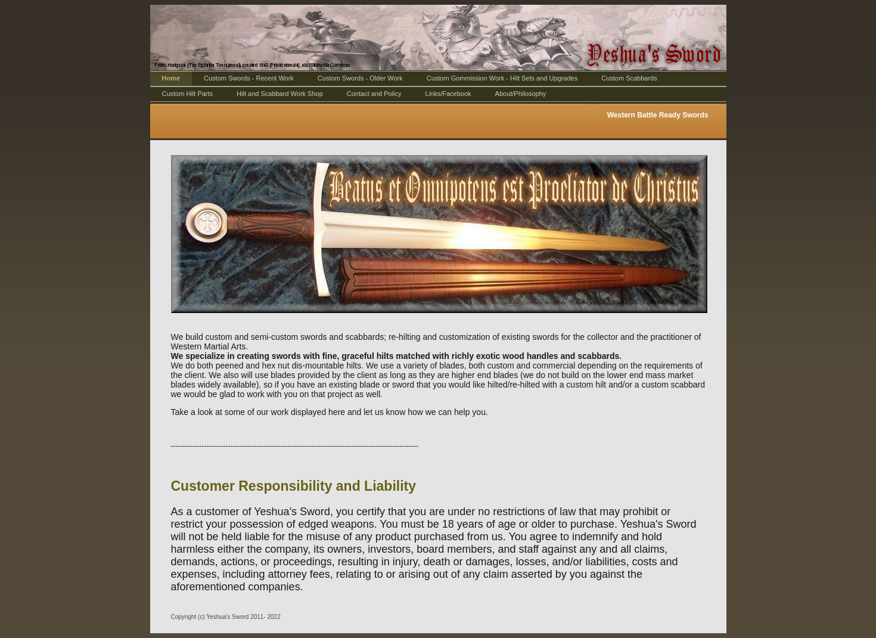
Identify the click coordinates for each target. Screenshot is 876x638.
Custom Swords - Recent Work (249, 78)
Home (171, 78)
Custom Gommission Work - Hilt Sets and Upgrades (502, 78)
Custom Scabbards (629, 78)
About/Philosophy (520, 93)
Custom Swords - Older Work (360, 78)
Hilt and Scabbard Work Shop (280, 93)
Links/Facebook (448, 93)
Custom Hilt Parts (187, 93)
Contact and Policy (374, 93)
